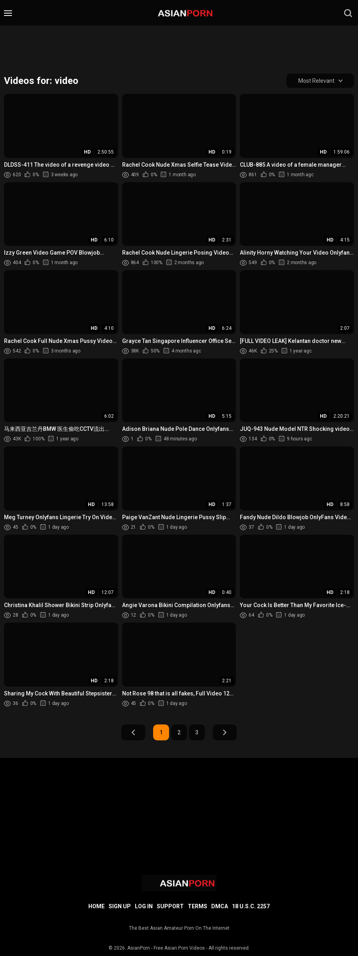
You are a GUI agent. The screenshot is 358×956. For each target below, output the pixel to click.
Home (96, 906)
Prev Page (133, 732)
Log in (144, 906)
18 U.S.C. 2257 (251, 906)
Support (170, 906)
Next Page (225, 732)
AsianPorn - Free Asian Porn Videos (166, 948)
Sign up (120, 906)
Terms (197, 906)
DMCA (219, 906)
